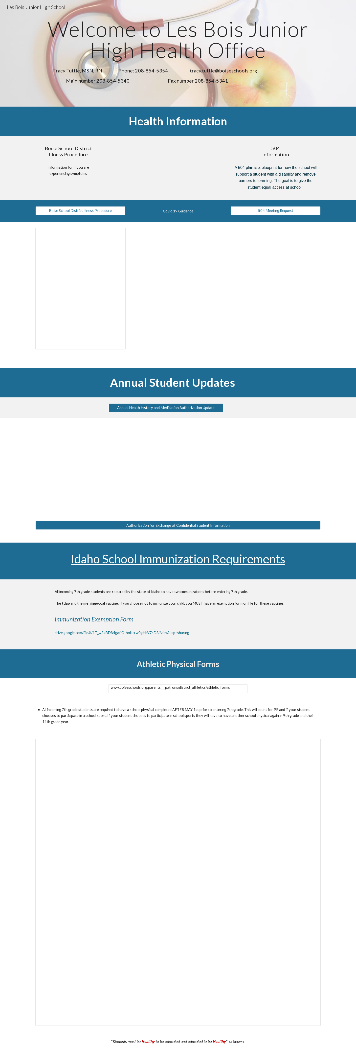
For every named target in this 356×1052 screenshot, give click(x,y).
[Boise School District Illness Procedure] (80, 210)
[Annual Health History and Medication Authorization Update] (166, 407)
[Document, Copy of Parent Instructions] (178, 882)
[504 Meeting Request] (275, 210)
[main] (178, 39)
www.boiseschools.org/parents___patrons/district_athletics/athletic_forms (170, 687)
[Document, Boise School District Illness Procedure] (80, 288)
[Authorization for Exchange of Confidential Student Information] (178, 525)
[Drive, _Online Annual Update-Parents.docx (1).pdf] (166, 466)
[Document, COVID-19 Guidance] (178, 295)
